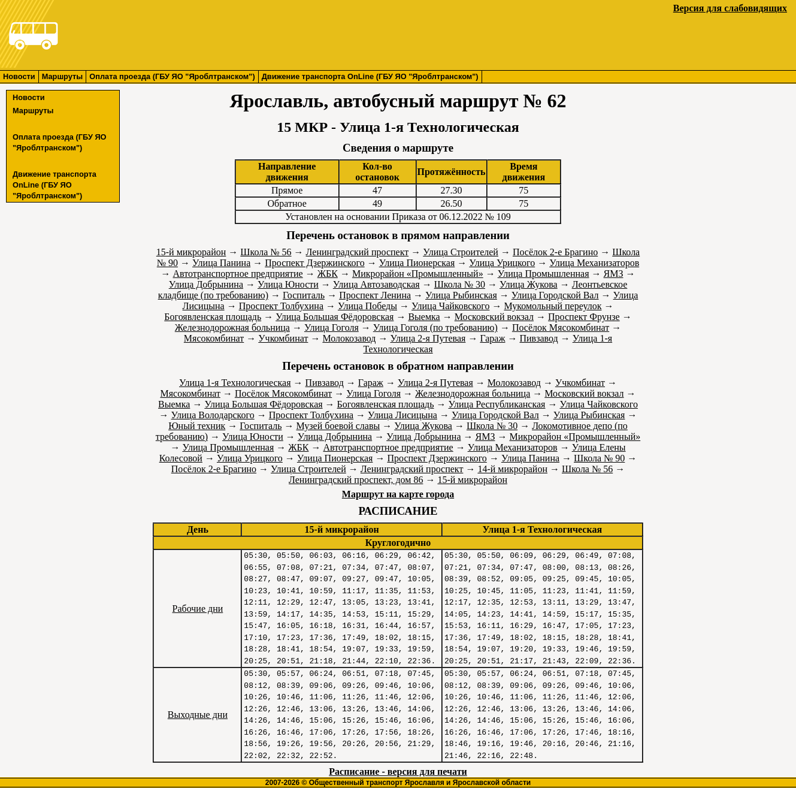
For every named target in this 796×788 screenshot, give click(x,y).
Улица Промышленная (543, 273)
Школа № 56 (265, 252)
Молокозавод (349, 338)
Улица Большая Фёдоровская (335, 317)
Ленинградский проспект (357, 252)
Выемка (424, 317)
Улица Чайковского (450, 306)
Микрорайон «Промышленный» (417, 273)
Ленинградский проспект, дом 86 (356, 480)
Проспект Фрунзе (584, 317)
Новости (19, 76)
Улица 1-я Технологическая (235, 383)
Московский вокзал (494, 317)
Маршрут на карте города (398, 494)
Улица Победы (367, 306)
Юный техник (196, 426)
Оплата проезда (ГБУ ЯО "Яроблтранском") (172, 76)
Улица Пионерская (417, 263)
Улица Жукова (529, 284)
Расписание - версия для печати (398, 771)
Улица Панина (221, 263)
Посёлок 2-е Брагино (555, 252)
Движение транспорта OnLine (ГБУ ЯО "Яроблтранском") (370, 76)
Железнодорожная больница (232, 327)
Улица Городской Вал (555, 295)
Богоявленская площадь (212, 317)
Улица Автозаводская (376, 284)
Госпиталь (304, 295)
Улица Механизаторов (594, 263)
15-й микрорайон (191, 252)
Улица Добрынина (206, 284)
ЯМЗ (614, 273)
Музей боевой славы (338, 426)
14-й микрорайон (512, 469)
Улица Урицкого (502, 263)
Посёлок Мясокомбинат (560, 327)
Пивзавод (538, 338)
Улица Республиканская (497, 404)
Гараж (492, 338)
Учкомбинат (283, 338)
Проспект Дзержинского (314, 263)
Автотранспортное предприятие (238, 273)
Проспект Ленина (375, 295)
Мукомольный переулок (552, 306)
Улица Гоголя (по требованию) (435, 327)
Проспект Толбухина (281, 306)
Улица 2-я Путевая (428, 338)
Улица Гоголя (331, 327)
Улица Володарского (213, 415)
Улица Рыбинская (461, 295)
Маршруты (62, 76)
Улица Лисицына (402, 415)
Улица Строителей (460, 252)
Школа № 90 (599, 458)
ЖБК (327, 273)
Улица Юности (288, 284)
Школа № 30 (459, 284)
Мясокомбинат (214, 338)
